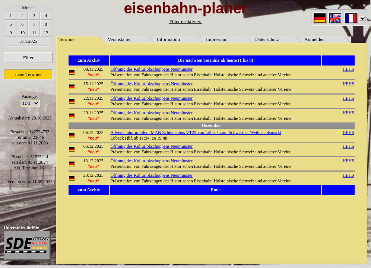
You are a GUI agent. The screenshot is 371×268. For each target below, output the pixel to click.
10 (22, 32)
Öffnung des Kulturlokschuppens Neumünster (151, 69)
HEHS (348, 69)
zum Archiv (89, 60)
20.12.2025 (93, 175)
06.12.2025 (93, 132)
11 (34, 32)
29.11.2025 (93, 112)
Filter (28, 57)
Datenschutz (267, 39)
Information (168, 39)
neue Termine (28, 74)
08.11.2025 (93, 69)
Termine (66, 39)
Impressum (217, 39)
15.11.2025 (93, 83)
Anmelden (314, 39)
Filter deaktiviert (185, 21)
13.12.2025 (93, 160)
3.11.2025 (28, 41)
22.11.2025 (93, 98)
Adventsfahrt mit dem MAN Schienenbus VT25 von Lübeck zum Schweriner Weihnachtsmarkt (195, 132)
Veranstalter (119, 39)
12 (46, 32)
